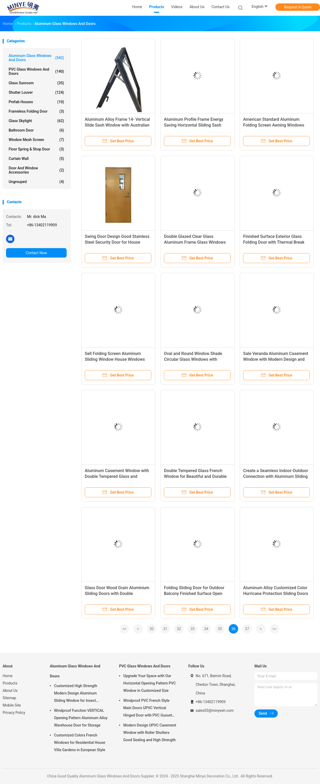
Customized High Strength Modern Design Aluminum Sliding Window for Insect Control (75, 694)
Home (8, 676)
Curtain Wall (36, 158)
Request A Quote (297, 7)
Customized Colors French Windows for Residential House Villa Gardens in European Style (79, 742)
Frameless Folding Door (36, 111)
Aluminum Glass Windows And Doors (36, 58)
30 (152, 629)
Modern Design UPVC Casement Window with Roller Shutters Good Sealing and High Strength (149, 732)
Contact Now (36, 253)
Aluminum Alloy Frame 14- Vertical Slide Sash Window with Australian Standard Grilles (117, 125)
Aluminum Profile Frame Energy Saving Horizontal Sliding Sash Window (193, 125)
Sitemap (9, 698)
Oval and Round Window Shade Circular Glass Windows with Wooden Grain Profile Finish (193, 359)
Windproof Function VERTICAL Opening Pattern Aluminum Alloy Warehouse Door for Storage (81, 717)
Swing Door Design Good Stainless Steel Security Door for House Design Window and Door (117, 242)
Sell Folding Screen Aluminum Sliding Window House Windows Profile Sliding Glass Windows (115, 359)
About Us (10, 690)
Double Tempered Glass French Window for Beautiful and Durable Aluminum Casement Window (195, 476)
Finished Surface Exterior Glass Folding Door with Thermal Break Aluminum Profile (274, 242)
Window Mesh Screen (36, 139)
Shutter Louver (36, 92)
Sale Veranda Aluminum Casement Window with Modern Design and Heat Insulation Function (275, 359)
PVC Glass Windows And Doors (36, 71)
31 (165, 629)
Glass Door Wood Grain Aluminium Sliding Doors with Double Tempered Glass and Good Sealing (117, 593)
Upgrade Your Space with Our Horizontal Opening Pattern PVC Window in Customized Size (149, 683)
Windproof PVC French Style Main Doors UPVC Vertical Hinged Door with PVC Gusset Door (147, 708)
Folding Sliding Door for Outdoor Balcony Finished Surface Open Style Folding (194, 593)
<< (124, 629)
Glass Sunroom (36, 83)
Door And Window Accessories (36, 170)
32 (179, 629)
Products (10, 683)
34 (206, 629)
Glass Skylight (36, 120)
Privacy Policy (14, 712)
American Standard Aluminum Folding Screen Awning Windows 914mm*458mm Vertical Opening (274, 125)
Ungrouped (36, 181)
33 (192, 629)
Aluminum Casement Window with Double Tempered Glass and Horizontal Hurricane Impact (117, 476)
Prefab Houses (36, 101)
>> (274, 629)
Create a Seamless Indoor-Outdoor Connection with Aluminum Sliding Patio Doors (275, 476)
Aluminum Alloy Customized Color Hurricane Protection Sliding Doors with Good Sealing (275, 593)
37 (247, 629)
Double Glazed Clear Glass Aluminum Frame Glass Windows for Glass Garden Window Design (195, 242)
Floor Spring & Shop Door (36, 149)
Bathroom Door (36, 130)
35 (220, 629)
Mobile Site (12, 705)
